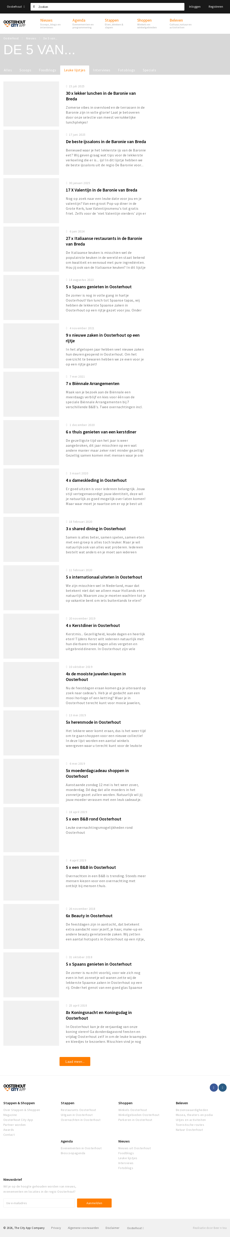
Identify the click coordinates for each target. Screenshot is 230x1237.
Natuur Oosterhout (189, 1130)
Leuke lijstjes (75, 70)
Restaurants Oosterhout (78, 1110)
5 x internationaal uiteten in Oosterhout (104, 577)
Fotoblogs (126, 70)
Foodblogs (47, 70)
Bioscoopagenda (73, 1153)
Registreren (216, 7)
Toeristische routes (190, 1125)
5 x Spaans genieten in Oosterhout (99, 286)
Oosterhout (16, 7)
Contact (9, 1135)
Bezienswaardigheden (192, 1110)
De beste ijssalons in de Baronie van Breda (106, 141)
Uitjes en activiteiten (191, 1120)
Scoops (25, 70)
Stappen (67, 1103)
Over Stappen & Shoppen (21, 1110)
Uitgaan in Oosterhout (77, 1115)
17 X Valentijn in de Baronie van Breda (101, 190)
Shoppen (125, 1103)
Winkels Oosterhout (132, 1110)
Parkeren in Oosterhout (135, 1120)
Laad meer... (74, 1061)
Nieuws (124, 1141)
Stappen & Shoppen (19, 1103)
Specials (149, 70)
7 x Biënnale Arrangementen (92, 383)
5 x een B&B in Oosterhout (91, 867)
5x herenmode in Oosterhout (93, 722)
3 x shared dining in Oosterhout (96, 528)
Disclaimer (112, 1228)
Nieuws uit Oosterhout (134, 1148)
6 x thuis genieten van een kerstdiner (101, 432)
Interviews (101, 70)
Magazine (10, 1115)
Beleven (182, 1103)
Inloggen (195, 7)
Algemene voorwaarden (83, 1228)
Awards (8, 1130)
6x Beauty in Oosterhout (89, 915)
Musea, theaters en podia (194, 1115)
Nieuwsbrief (12, 1179)
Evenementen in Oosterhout (81, 1148)
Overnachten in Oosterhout (80, 1120)
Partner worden (14, 1125)
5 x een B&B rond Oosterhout (93, 819)
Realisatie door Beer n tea (210, 1228)
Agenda (67, 1141)
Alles (8, 70)
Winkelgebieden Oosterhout (138, 1115)
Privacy (56, 1228)
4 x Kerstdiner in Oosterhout (93, 625)
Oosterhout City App (18, 1120)
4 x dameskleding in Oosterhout (96, 480)
